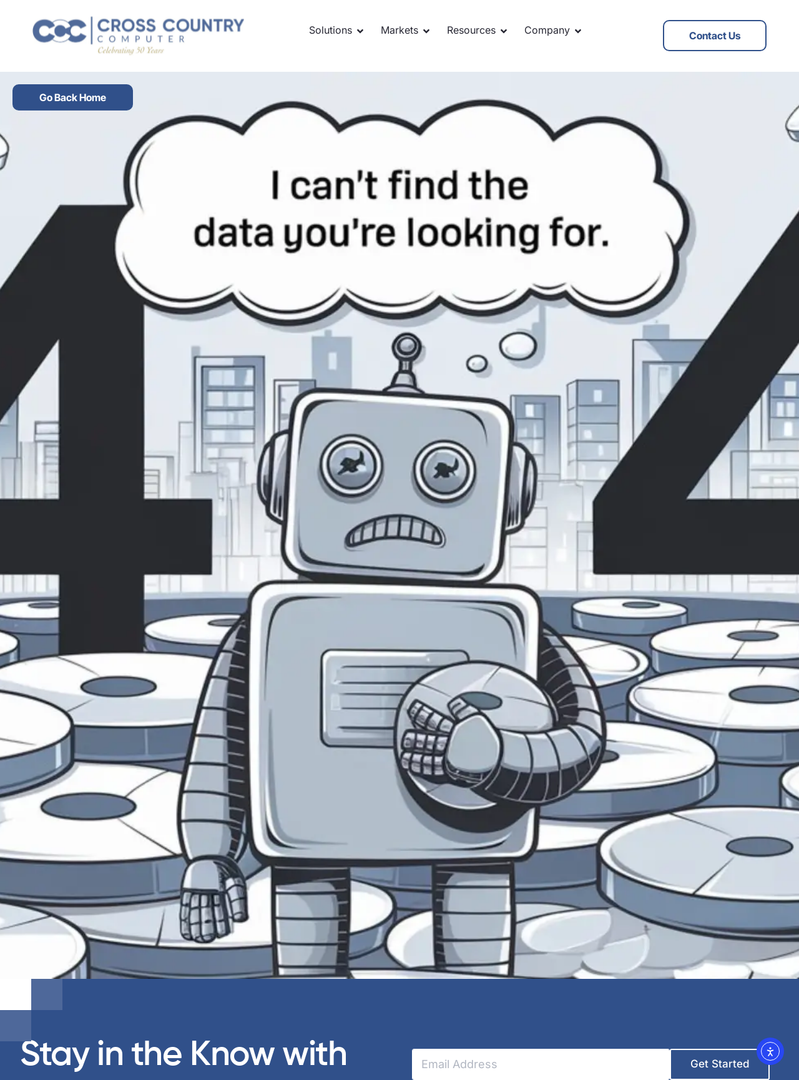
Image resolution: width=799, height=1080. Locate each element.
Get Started (720, 1064)
